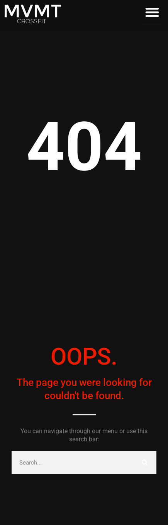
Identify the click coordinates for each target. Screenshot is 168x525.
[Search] (144, 462)
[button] (152, 12)
